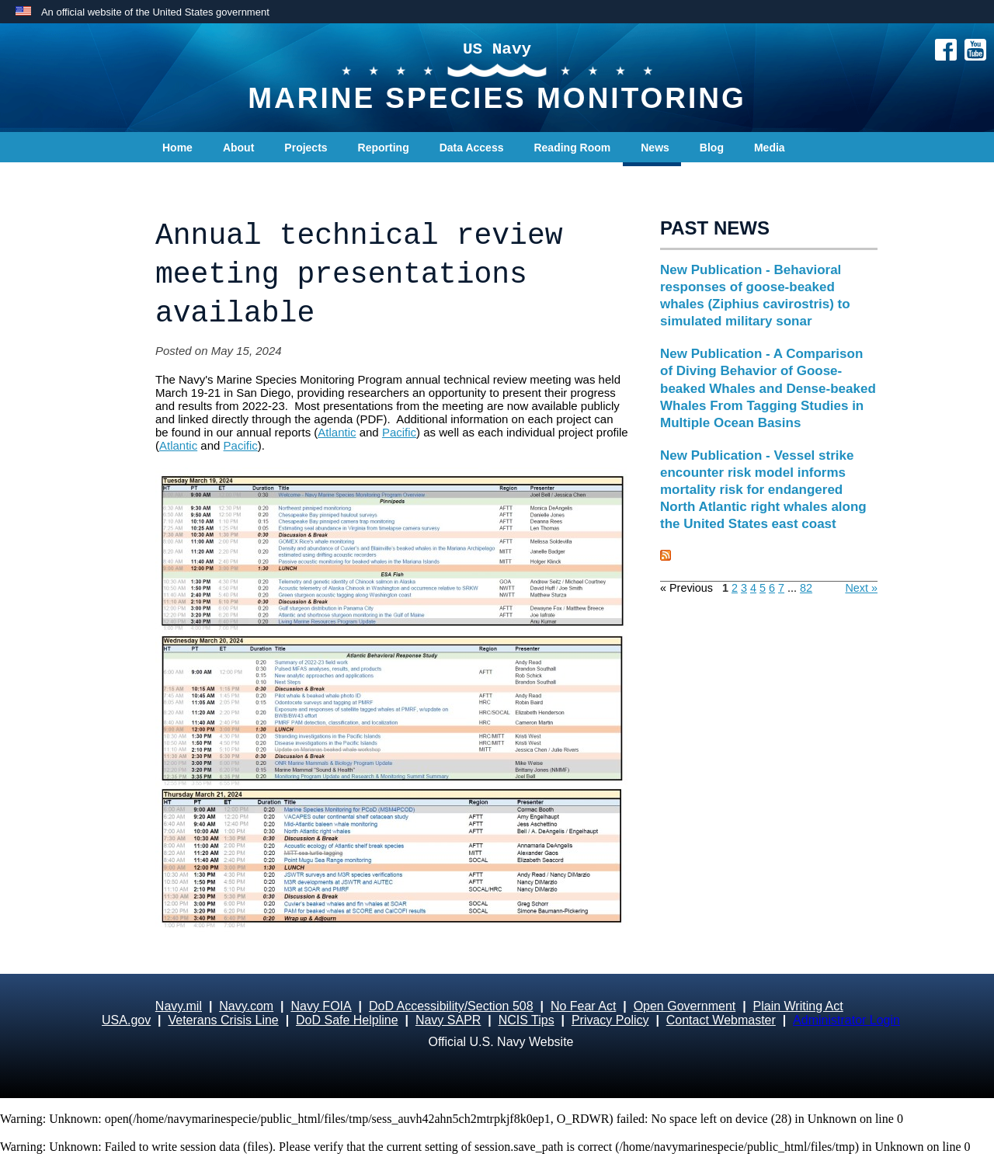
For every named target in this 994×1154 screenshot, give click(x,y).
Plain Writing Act (798, 1006)
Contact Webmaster (721, 1020)
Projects (305, 147)
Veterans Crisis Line (223, 1020)
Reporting (383, 147)
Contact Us (191, 178)
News (655, 147)
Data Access (472, 147)
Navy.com (246, 1006)
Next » (861, 588)
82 (806, 588)
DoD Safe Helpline (347, 1020)
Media (769, 147)
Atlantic (337, 432)
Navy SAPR (448, 1020)
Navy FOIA (320, 1006)
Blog (712, 147)
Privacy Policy (610, 1020)
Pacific (399, 432)
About (238, 147)
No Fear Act (583, 1006)
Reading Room (571, 147)
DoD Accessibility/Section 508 (451, 1006)
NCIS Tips (526, 1020)
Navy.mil (178, 1006)
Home (177, 147)
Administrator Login (846, 1020)
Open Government (685, 1006)
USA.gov (126, 1020)
